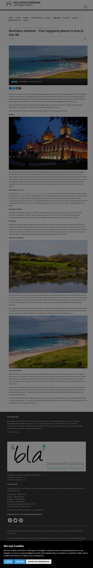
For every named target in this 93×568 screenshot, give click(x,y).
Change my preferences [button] (39, 562)
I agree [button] (8, 562)
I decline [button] (20, 562)
